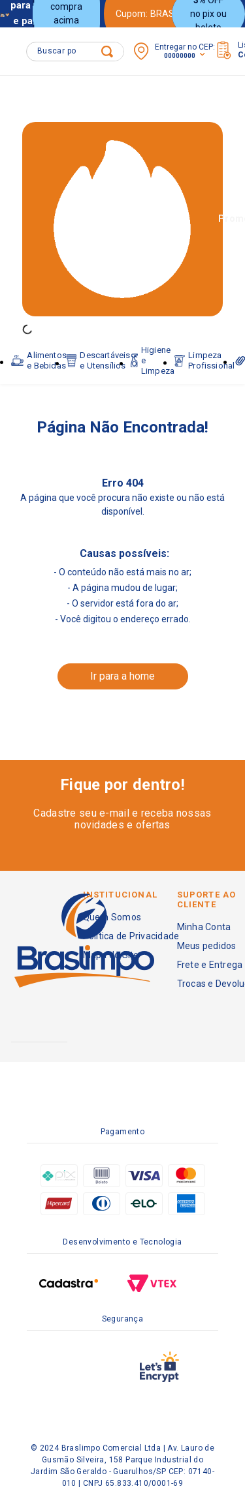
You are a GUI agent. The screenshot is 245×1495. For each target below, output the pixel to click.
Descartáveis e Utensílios (99, 347)
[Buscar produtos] (107, 51)
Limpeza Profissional (204, 347)
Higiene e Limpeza (153, 347)
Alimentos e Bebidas (39, 347)
